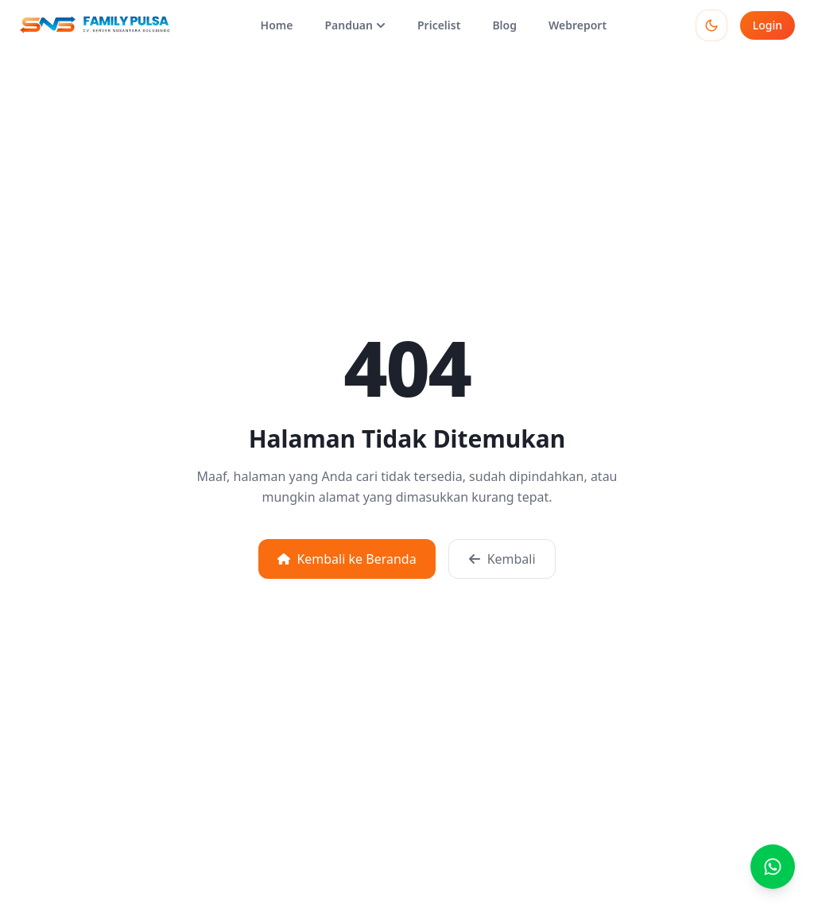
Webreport (577, 25)
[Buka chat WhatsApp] (772, 866)
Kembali (502, 559)
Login (767, 25)
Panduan (355, 25)
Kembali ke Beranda (346, 559)
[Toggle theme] (711, 25)
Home (277, 25)
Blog (504, 25)
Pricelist (438, 25)
